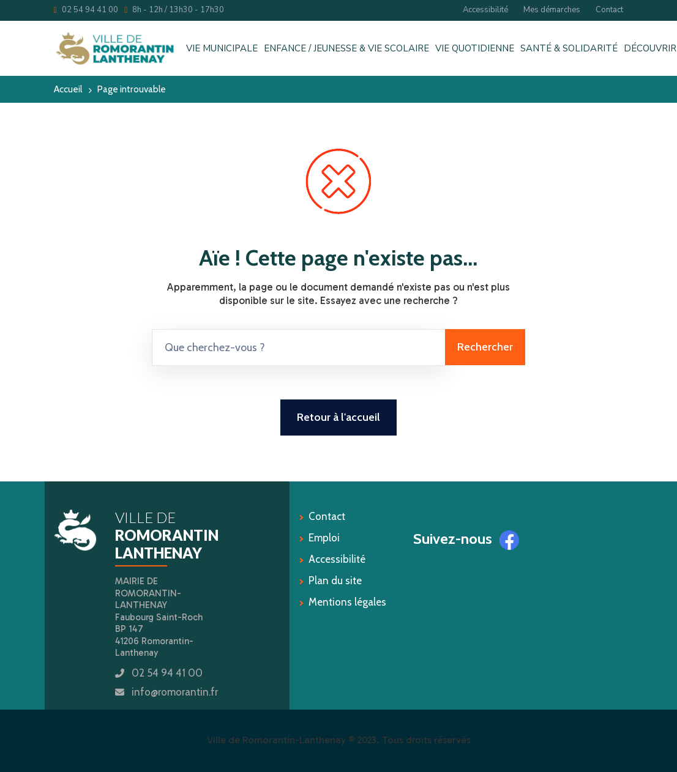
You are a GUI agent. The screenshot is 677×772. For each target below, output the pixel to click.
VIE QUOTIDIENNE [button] (474, 48)
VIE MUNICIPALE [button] (222, 48)
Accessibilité (485, 9)
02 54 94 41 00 (86, 9)
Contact (609, 9)
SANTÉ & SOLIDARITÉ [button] (569, 48)
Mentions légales (347, 602)
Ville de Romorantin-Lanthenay (276, 740)
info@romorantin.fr (175, 692)
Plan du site (335, 580)
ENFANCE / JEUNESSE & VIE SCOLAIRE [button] (346, 48)
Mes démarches (551, 9)
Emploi (324, 538)
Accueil (68, 89)
